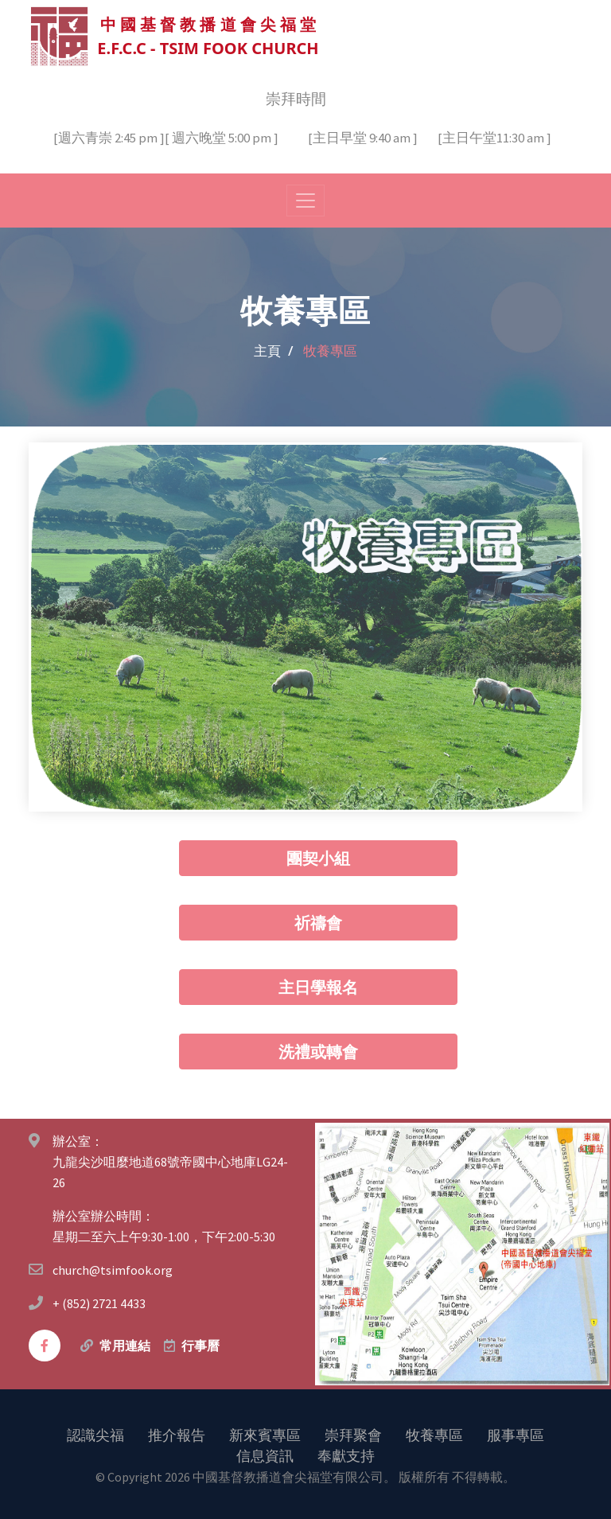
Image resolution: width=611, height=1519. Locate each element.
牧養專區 (434, 1433)
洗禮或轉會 (318, 1051)
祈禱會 (318, 922)
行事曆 (200, 1344)
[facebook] (44, 1345)
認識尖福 (95, 1433)
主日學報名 (318, 986)
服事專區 (515, 1433)
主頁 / (273, 350)
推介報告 (176, 1433)
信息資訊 (265, 1454)
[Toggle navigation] (305, 200)
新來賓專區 (265, 1433)
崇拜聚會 (353, 1433)
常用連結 (124, 1344)
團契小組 (318, 857)
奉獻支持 (346, 1454)
